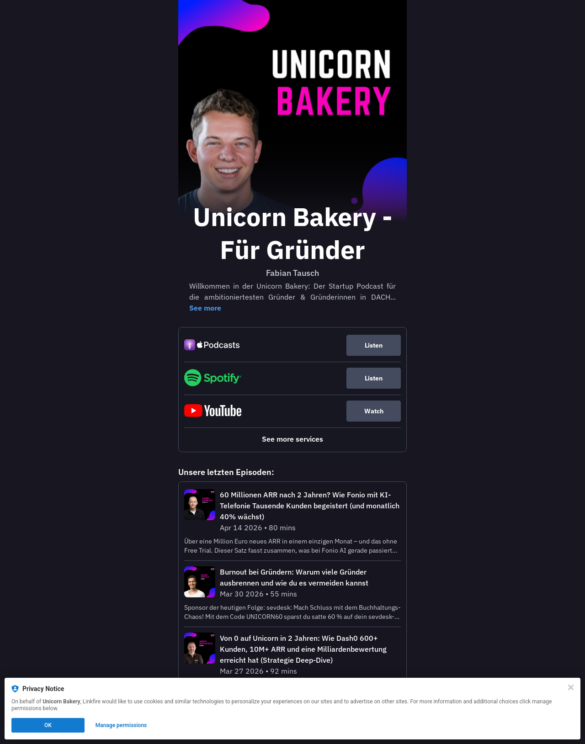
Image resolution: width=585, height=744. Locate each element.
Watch (373, 411)
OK (48, 725)
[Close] (571, 687)
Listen (374, 345)
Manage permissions (121, 725)
